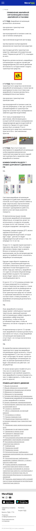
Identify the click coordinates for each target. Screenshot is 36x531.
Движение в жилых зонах (14, 431)
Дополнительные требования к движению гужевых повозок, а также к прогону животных (17, 460)
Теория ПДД (22, 510)
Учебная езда (10, 446)
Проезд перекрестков (13, 417)
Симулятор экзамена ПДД (8, 508)
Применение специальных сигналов (17, 390)
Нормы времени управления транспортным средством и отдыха (16, 466)
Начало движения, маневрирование (17, 402)
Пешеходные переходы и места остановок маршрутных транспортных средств (17, 421)
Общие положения (11, 386)
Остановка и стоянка (12, 415)
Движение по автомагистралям (16, 429)
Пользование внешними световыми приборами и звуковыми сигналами (17, 439)
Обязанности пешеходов (13, 392)
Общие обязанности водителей (15, 388)
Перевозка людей (11, 448)
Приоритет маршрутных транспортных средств (13, 434)
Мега (29, 2)
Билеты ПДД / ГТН (8, 512)
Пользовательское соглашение (8, 520)
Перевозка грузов (11, 450)
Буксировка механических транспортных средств (13, 443)
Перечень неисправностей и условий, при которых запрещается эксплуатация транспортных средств (18, 481)
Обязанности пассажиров (13, 394)
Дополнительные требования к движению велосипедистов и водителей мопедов (18, 454)
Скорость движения (12, 409)
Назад (6, 9)
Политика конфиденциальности (9, 516)
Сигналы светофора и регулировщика (18, 396)
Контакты (21, 508)
